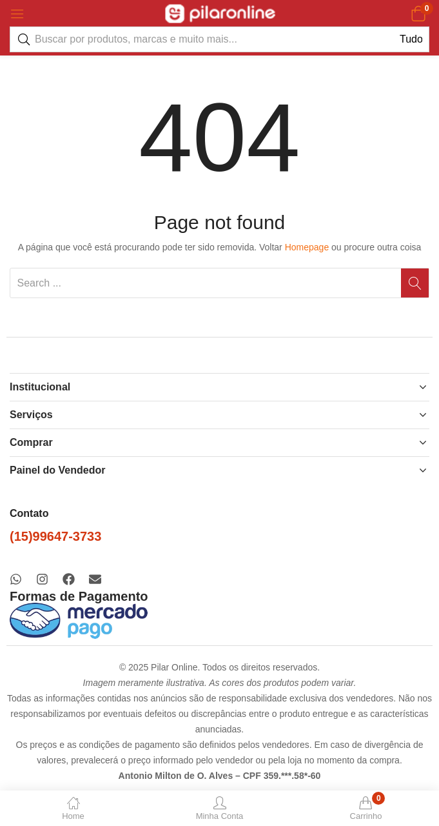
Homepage (307, 247)
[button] (418, 13)
